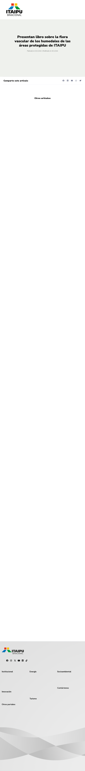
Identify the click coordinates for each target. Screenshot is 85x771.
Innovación (6, 691)
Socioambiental (64, 671)
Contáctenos (63, 688)
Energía (33, 671)
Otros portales (8, 704)
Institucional (7, 671)
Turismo (33, 698)
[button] (63, 81)
